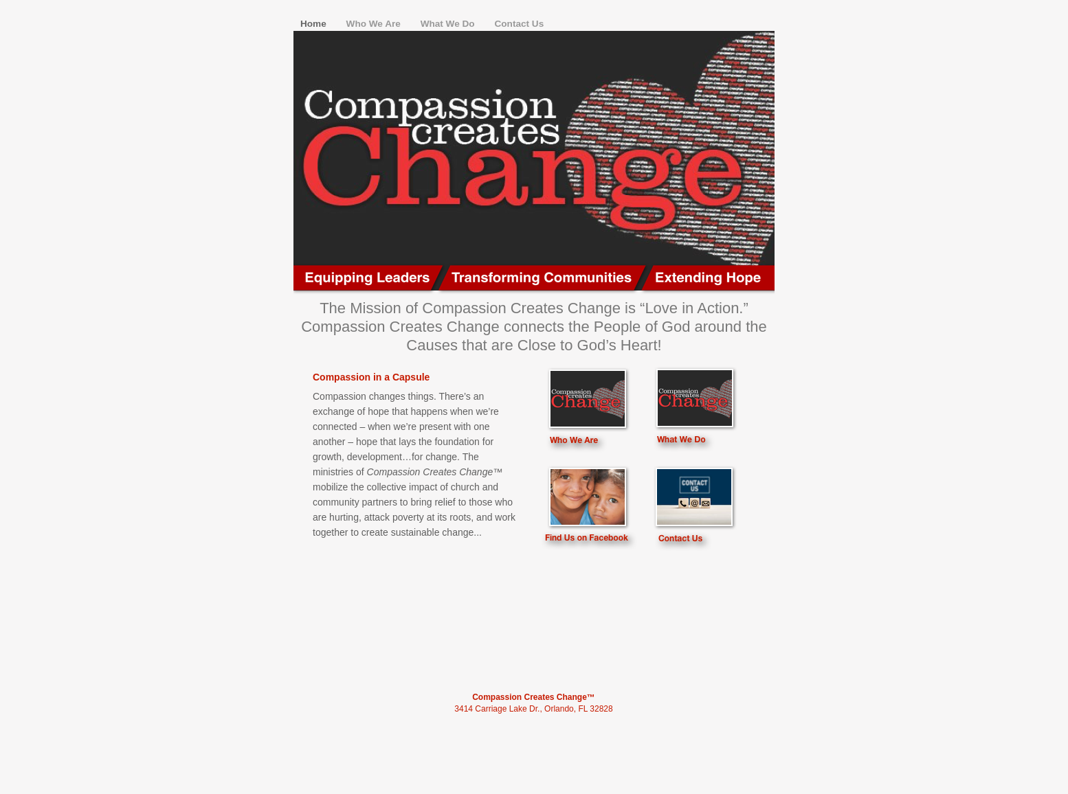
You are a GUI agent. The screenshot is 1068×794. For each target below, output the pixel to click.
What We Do (449, 24)
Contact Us (519, 24)
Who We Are (374, 24)
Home (314, 24)
